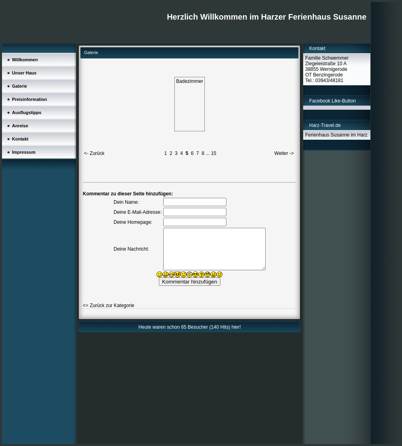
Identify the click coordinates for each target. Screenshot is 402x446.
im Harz (359, 135)
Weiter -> (284, 153)
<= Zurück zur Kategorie (108, 305)
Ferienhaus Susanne (328, 135)
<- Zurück (94, 153)
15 (213, 153)
